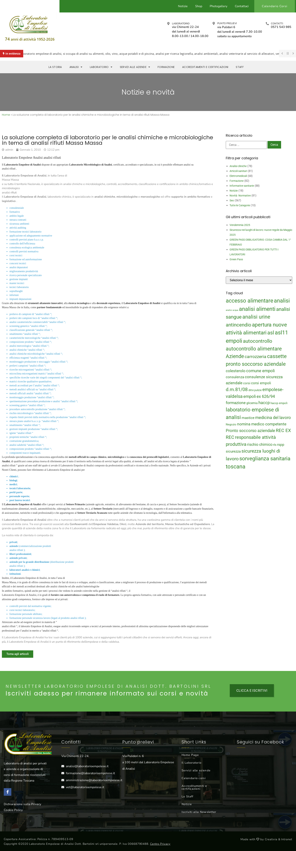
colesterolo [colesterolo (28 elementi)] (235, 370)
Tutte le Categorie (240, 205)
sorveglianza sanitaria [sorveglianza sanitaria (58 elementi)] (264, 458)
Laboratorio (181, 23)
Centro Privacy (160, 844)
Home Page (190, 755)
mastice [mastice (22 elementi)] (248, 418)
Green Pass (236, 259)
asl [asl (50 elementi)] (270, 333)
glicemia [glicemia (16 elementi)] (252, 403)
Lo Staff (187, 796)
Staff (240, 67)
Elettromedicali (238, 175)
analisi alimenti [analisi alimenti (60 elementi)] (257, 309)
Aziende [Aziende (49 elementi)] (235, 356)
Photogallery (218, 6)
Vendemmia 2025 (240, 224)
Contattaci (242, 6)
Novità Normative (240, 195)
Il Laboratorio (191, 763)
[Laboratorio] (168, 23)
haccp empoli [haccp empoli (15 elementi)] (279, 403)
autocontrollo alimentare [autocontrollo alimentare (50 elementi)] (254, 349)
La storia (55, 67)
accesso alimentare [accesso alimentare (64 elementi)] (249, 300)
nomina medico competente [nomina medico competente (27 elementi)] (261, 424)
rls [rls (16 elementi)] (274, 445)
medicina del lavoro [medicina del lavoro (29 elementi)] (273, 417)
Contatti (277, 23)
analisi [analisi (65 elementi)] (282, 300)
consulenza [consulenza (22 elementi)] (235, 377)
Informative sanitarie (242, 185)
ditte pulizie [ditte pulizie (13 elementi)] (255, 390)
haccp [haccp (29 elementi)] (264, 402)
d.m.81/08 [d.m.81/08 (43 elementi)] (237, 389)
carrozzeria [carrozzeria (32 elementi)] (255, 356)
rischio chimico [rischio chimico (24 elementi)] (259, 444)
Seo (232, 200)
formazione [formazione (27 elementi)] (236, 402)
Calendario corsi (194, 778)
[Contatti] (267, 23)
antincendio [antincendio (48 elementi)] (238, 325)
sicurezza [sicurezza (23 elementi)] (233, 451)
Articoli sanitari (238, 171)
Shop (198, 6)
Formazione (166, 67)
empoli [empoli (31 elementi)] (249, 396)
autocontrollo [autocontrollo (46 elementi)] (257, 341)
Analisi (75, 67)
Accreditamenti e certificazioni (194, 787)
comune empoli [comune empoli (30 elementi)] (260, 370)
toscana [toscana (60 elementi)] (235, 466)
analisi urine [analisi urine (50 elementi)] (256, 317)
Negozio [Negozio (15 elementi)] (231, 424)
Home (6, 115)
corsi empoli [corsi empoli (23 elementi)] (261, 383)
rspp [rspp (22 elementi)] (280, 445)
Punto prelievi (227, 23)
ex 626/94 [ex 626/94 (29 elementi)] (266, 396)
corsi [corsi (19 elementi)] (246, 383)
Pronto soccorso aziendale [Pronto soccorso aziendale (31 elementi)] (250, 430)
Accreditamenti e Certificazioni (205, 67)
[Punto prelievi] (213, 23)
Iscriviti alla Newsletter (199, 812)
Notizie (183, 6)
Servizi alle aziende (135, 67)
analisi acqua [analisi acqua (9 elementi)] (232, 310)
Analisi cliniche (238, 166)
